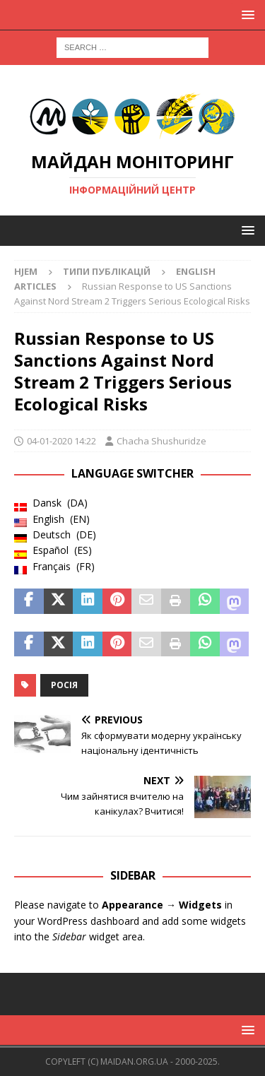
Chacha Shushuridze (161, 440)
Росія (64, 685)
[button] (245, 14)
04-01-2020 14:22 (61, 440)
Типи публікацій (107, 271)
